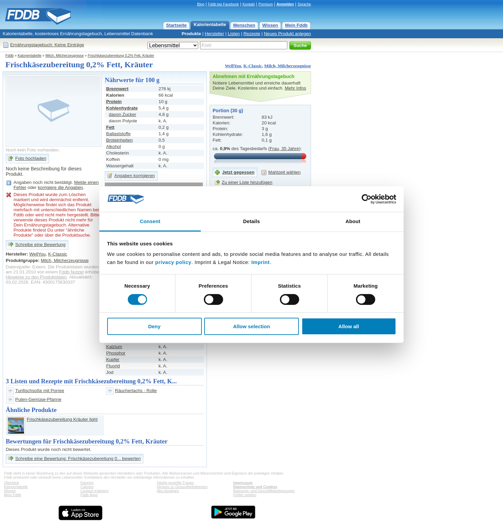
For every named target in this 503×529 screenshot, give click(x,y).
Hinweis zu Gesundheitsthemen (182, 487)
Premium (265, 4)
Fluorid (113, 365)
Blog (200, 4)
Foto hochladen (30, 158)
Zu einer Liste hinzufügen (247, 182)
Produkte (191, 33)
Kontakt (248, 4)
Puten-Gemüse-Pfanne (38, 399)
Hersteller (214, 33)
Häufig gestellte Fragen (175, 483)
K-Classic (252, 65)
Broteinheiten (119, 140)
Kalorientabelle (210, 24)
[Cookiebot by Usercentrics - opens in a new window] (366, 199)
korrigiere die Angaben (60, 187)
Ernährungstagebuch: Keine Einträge (47, 44)
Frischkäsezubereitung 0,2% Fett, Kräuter (121, 55)
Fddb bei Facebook (223, 4)
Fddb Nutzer (71, 271)
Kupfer (112, 359)
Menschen (244, 25)
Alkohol (113, 146)
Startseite (176, 25)
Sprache (304, 4)
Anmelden (285, 4)
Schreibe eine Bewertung (40, 244)
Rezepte (251, 33)
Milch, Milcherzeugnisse (65, 55)
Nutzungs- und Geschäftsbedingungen (264, 491)
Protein (114, 101)
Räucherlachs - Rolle (136, 390)
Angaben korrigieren (134, 175)
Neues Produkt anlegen (287, 33)
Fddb (9, 55)
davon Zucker (122, 114)
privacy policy (173, 262)
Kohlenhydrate (122, 108)
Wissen (270, 25)
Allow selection (251, 326)
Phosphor (115, 353)
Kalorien (87, 483)
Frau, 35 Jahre (284, 148)
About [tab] (352, 221)
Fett (110, 127)
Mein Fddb (296, 25)
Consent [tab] (150, 221)
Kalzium (114, 346)
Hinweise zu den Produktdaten (36, 277)
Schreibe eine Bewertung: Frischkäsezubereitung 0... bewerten (78, 458)
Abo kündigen (168, 491)
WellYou (233, 65)
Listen (234, 33)
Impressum (243, 483)
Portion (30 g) (228, 110)
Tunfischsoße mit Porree (39, 390)
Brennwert (117, 88)
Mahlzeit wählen (284, 172)
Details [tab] (251, 221)
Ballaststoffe (118, 133)
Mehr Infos (295, 88)
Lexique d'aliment (94, 491)
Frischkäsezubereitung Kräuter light (62, 419)
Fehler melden (244, 495)
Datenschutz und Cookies (255, 487)
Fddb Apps (89, 495)
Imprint (260, 262)
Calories (87, 487)
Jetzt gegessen (238, 172)
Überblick (11, 483)
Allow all (348, 326)
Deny (154, 326)
